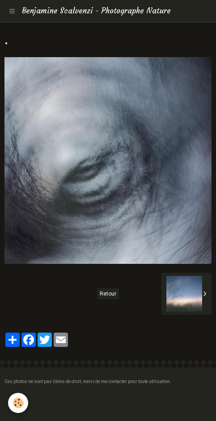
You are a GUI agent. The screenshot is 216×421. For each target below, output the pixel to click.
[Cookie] (18, 403)
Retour (108, 294)
